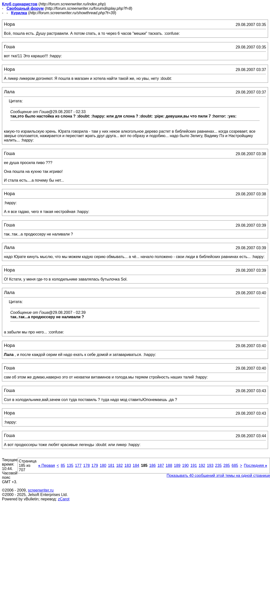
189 (177, 465)
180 (103, 465)
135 (70, 465)
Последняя (255, 465)
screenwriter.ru (41, 490)
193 (210, 465)
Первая (46, 465)
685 (235, 465)
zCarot (63, 499)
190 (185, 465)
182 (119, 465)
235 (218, 465)
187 (161, 465)
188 (169, 465)
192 (202, 465)
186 (152, 465)
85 (63, 465)
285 (226, 465)
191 (193, 465)
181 (111, 465)
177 (78, 465)
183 (127, 465)
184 (136, 465)
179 (94, 465)
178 (86, 465)
